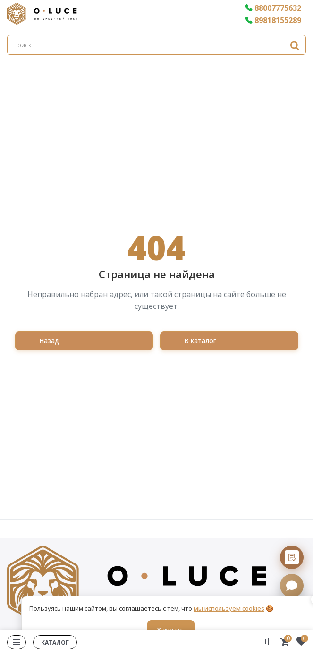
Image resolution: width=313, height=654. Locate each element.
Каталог (55, 642)
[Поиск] (156, 45)
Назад (49, 340)
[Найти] (294, 45)
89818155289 (273, 20)
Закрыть (170, 629)
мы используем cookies (229, 608)
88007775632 (273, 8)
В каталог (200, 340)
